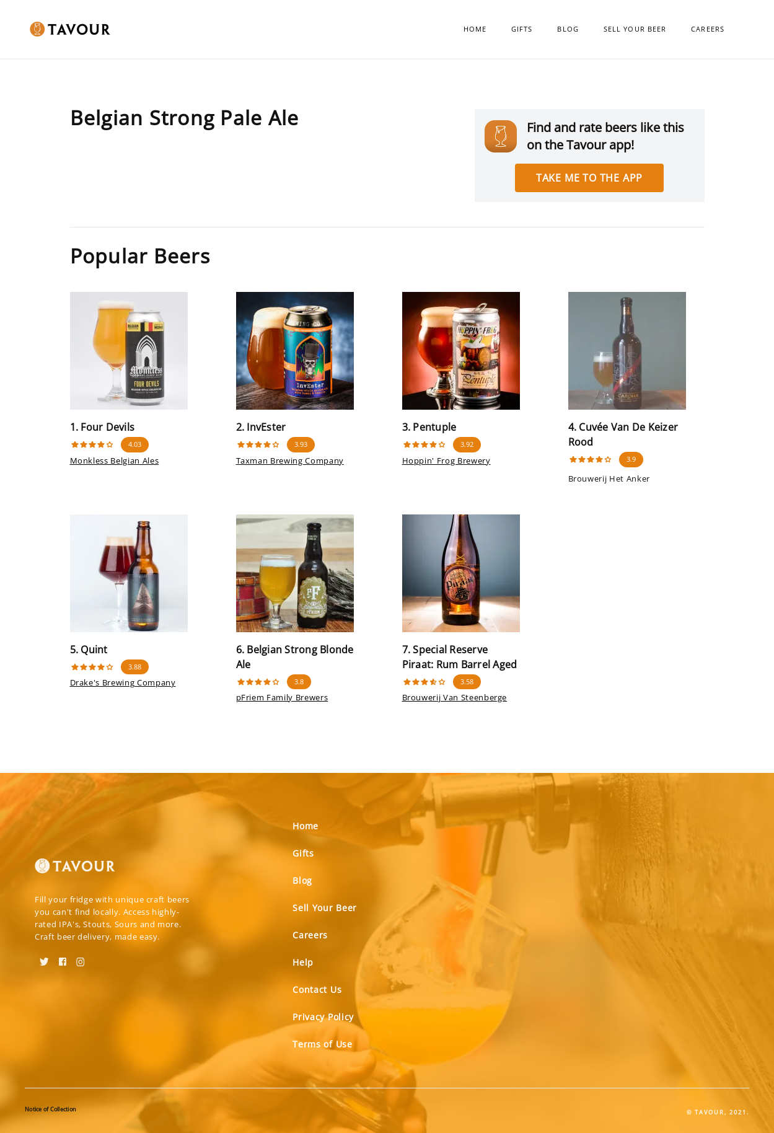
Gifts (522, 28)
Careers (707, 28)
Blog (567, 28)
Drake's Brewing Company (123, 682)
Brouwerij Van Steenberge (455, 697)
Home (475, 28)
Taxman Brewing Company (290, 460)
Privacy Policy (323, 1017)
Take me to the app (589, 178)
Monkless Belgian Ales (114, 460)
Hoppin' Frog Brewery (446, 460)
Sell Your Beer (635, 28)
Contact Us (316, 989)
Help (303, 962)
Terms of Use (322, 1044)
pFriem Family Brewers (282, 697)
